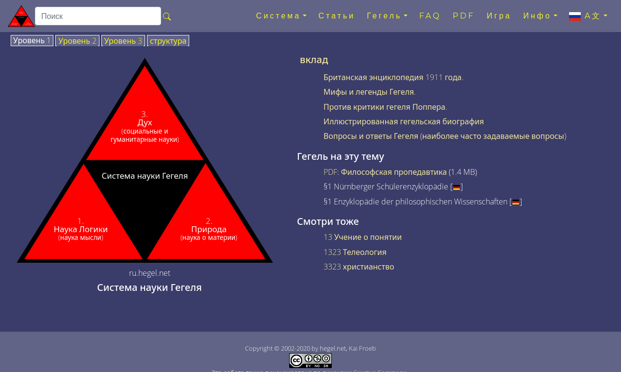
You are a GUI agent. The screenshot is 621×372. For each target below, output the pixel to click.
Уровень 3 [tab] (123, 41)
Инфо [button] (537, 15)
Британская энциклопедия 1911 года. (394, 77)
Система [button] (278, 15)
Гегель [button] (384, 15)
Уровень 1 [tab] (32, 40)
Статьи (336, 15)
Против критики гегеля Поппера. (385, 106)
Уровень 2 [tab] (77, 41)
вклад (314, 60)
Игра (499, 15)
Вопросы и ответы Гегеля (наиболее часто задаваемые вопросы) (445, 136)
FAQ (430, 15)
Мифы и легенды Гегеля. (370, 91)
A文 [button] (585, 16)
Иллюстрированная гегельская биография (404, 121)
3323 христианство (359, 266)
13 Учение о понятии (363, 237)
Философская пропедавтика (394, 172)
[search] (98, 16)
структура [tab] (168, 41)
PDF (464, 15)
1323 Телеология (355, 252)
